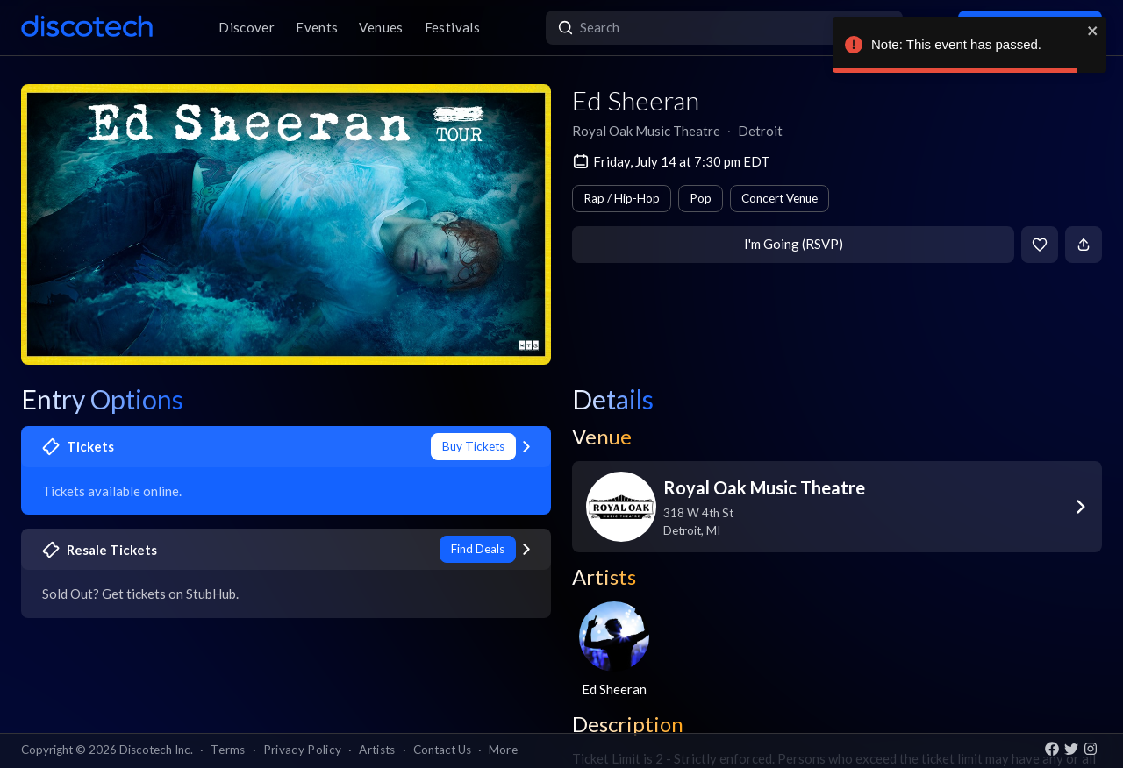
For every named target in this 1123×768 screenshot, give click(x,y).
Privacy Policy (302, 750)
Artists (377, 750)
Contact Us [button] (442, 750)
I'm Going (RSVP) (793, 244)
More (503, 750)
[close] (1093, 31)
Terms (228, 750)
